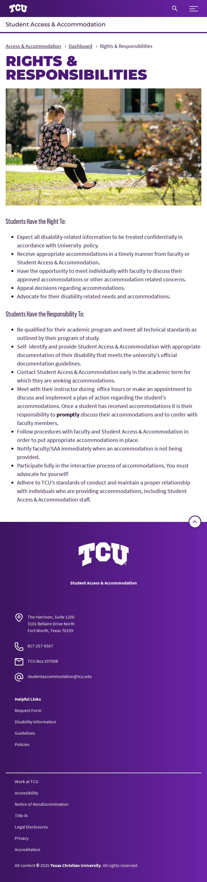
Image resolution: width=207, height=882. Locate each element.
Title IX (21, 815)
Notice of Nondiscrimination (41, 804)
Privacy (21, 838)
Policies (22, 744)
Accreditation (27, 849)
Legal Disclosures (31, 827)
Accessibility (26, 793)
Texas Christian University (75, 865)
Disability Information (35, 721)
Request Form (28, 710)
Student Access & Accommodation (56, 24)
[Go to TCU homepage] (18, 8)
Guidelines (25, 733)
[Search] (175, 8)
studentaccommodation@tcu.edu (60, 676)
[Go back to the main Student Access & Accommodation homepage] (104, 554)
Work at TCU (26, 781)
